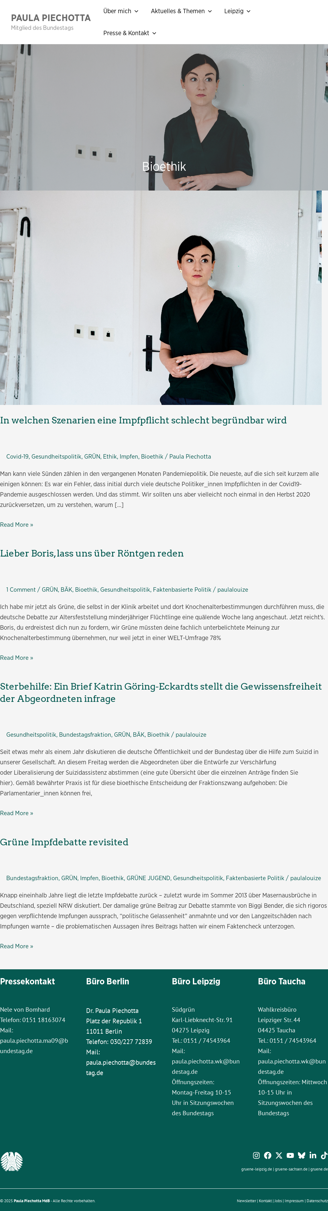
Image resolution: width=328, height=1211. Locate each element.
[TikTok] (324, 1156)
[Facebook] (267, 1156)
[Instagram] (256, 1156)
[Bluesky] (301, 1156)
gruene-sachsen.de (291, 1170)
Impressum (294, 1202)
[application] (134, 11)
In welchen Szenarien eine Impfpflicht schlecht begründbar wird (128, 419)
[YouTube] (290, 1156)
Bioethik (153, 454)
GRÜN (93, 454)
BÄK (67, 586)
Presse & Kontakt (129, 33)
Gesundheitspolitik (56, 454)
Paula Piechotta (51, 17)
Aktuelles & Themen (181, 11)
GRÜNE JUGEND (150, 870)
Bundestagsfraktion (86, 728)
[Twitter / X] (279, 1156)
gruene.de (319, 1170)
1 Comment (21, 586)
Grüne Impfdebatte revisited (57, 835)
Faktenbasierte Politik (184, 586)
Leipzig (237, 11)
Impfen (130, 454)
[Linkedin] (313, 1156)
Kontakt (265, 1202)
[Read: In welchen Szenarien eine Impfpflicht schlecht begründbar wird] (161, 297)
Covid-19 (17, 454)
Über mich (120, 11)
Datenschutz (317, 1202)
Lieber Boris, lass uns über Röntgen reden (83, 551)
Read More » (16, 523)
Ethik (111, 454)
